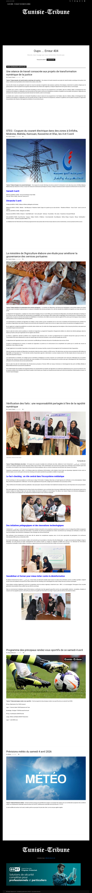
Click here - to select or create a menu (18, 4)
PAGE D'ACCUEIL (51, 59)
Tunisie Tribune (11, 77)
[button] (70, 1)
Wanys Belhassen (12, 652)
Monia (9, 754)
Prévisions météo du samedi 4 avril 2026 (29, 751)
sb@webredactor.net (50, 858)
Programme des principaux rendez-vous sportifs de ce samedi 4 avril (44, 650)
